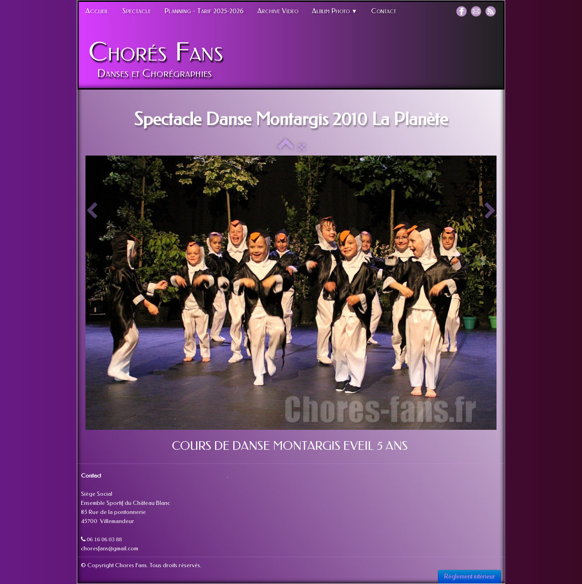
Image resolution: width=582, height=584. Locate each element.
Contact (383, 11)
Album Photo (334, 11)
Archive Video (277, 11)
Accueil (97, 11)
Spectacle (136, 11)
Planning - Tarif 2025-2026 (204, 11)
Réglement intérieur (469, 576)
